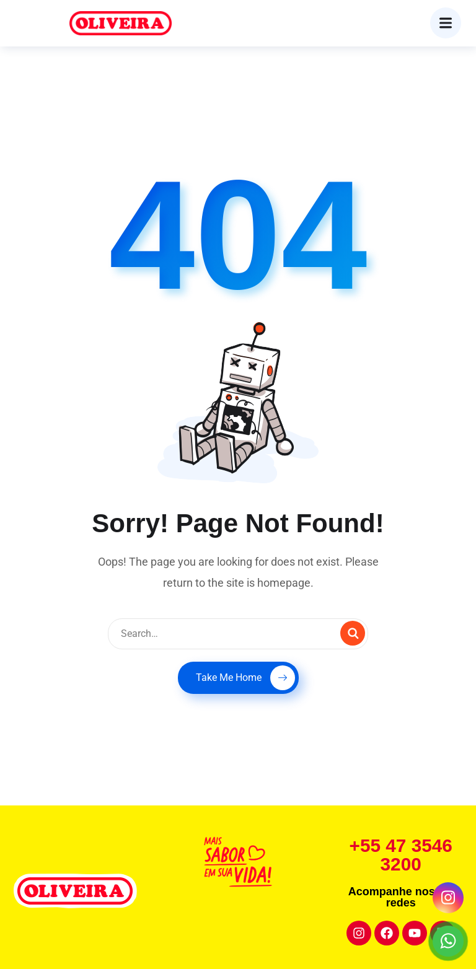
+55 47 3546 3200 (401, 854)
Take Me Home (245, 677)
